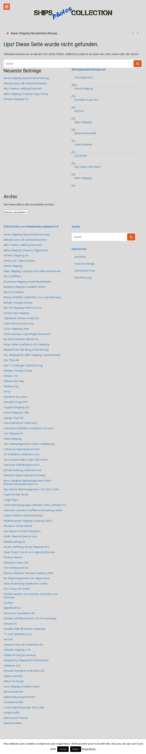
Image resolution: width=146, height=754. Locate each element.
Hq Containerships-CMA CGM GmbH (26, 459)
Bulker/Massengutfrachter (20, 697)
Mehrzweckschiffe (85, 133)
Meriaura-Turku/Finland (18, 526)
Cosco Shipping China (16, 328)
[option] (75, 33)
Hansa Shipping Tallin (16, 412)
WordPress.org (82, 277)
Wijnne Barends (13, 676)
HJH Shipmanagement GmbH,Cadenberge (29, 444)
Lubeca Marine (83, 144)
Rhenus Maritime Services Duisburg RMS (28, 573)
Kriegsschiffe (12, 712)
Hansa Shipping (83, 88)
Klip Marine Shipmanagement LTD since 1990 (31, 489)
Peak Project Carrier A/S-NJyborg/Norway (29, 552)
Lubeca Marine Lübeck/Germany (23, 515)
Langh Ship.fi (11, 499)
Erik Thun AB (11, 360)
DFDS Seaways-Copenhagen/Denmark (27, 334)
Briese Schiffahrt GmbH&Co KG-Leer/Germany (32, 297)
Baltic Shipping (83, 178)
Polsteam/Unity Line (16, 562)
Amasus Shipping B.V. (16, 99)
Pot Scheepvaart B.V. (16, 567)
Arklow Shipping (13, 265)
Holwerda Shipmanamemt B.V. (22, 449)
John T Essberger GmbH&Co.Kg (23, 365)
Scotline (8, 602)
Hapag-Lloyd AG (14, 417)
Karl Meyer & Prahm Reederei (22, 531)
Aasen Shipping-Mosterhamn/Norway (34, 33)
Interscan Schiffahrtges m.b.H (22, 464)
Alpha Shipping (83, 122)
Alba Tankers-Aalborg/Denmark (23, 88)
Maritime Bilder (13, 723)
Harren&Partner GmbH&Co (21, 423)
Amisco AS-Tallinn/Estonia (19, 260)
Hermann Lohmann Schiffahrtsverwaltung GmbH (33, 510)
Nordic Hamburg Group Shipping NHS (26, 546)
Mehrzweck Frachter (16, 718)
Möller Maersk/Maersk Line (20, 536)
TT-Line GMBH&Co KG (18, 634)
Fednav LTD (11, 376)
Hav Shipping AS (13, 433)
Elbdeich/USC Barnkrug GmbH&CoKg (26, 349)
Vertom (79, 111)
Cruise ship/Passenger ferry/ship (24, 707)
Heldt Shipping (12, 438)
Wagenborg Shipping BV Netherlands (26, 660)
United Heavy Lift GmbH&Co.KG (23, 644)
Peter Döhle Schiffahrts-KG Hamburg (26, 344)
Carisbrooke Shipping (16, 313)
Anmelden (80, 256)
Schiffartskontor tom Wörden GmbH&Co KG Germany (30, 595)
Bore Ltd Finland (13, 292)
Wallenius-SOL (12, 665)
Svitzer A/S (10, 623)
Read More (89, 749)
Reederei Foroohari (15, 396)
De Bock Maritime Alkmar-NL (21, 339)
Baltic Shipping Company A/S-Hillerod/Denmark (32, 271)
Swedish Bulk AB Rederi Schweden (25, 628)
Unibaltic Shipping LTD (17, 649)
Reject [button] (75, 749)
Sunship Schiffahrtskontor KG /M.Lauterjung (30, 618)
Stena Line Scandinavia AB (19, 613)
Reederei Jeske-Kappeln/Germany (25, 475)
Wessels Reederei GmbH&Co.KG (24, 670)
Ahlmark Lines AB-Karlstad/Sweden (25, 83)
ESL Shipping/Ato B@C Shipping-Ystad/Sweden (32, 355)
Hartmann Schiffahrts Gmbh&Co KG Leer (28, 428)
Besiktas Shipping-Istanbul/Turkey (24, 286)
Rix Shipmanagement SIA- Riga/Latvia (26, 578)
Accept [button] (63, 749)
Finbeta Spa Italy (14, 381)
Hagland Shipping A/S (16, 407)
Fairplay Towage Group (18, 370)
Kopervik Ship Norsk (16, 494)
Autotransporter (14, 691)
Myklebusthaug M (14, 541)
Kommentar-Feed (84, 270)
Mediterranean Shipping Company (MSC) (28, 520)
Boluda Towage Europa (18, 302)
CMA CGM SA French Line (19, 323)
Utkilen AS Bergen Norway (20, 655)
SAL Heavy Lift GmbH (87, 166)
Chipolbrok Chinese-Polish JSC (21, 318)
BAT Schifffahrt (13, 276)
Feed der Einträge (84, 263)
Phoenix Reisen (13, 557)
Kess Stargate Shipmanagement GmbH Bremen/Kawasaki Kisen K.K (28, 482)
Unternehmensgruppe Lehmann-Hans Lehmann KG (35, 505)
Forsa (7, 391)
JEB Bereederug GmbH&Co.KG (22, 470)
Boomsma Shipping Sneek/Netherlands (27, 281)
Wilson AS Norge (14, 681)
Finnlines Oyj (11, 386)
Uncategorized (83, 77)
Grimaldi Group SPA (86, 99)
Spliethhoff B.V (12, 608)
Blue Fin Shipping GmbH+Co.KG (23, 307)
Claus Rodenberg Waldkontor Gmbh (25, 583)
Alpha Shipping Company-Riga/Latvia (26, 93)
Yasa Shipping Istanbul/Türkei (21, 686)
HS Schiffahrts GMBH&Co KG (21, 454)
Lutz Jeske (80, 155)
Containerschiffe (13, 702)
